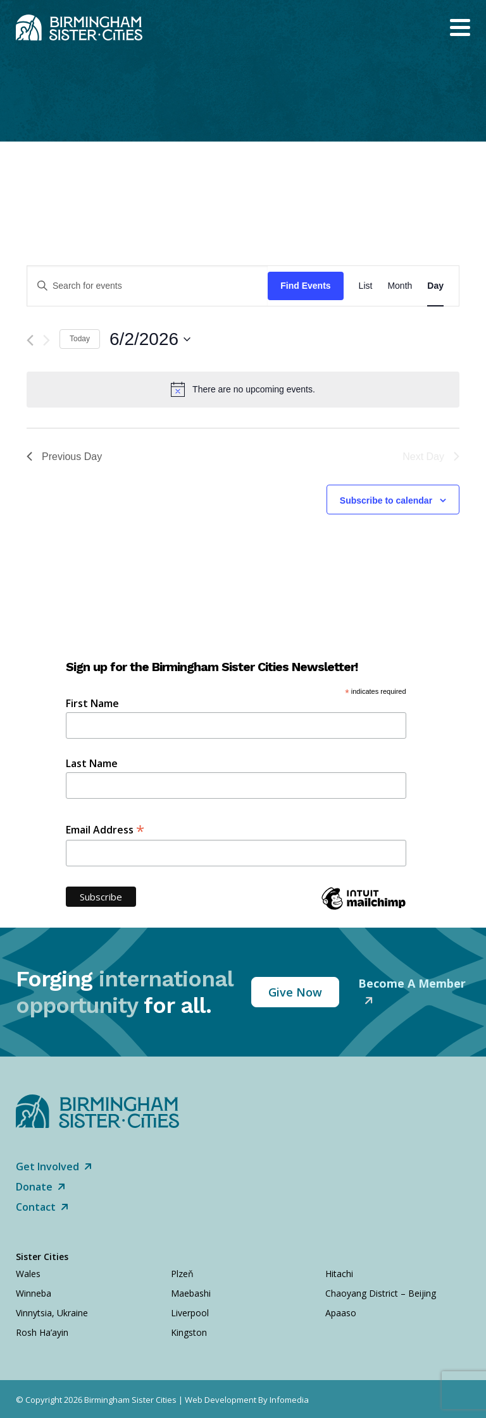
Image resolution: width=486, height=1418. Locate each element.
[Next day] (46, 340)
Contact (42, 1207)
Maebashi (191, 1293)
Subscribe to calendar (386, 500)
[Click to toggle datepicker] (149, 339)
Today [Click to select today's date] (80, 338)
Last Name (92, 763)
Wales (28, 1274)
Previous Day (64, 456)
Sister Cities (42, 1257)
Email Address (105, 829)
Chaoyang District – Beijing (380, 1293)
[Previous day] (30, 340)
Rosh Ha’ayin (42, 1332)
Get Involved (54, 1166)
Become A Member (412, 983)
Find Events (305, 286)
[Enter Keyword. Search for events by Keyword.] (147, 286)
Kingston (189, 1332)
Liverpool (190, 1313)
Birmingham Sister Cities (130, 1399)
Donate (40, 1187)
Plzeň (182, 1274)
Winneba (33, 1293)
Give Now (295, 992)
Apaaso (340, 1313)
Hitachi (339, 1274)
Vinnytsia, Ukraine (52, 1313)
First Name (92, 703)
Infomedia (289, 1399)
